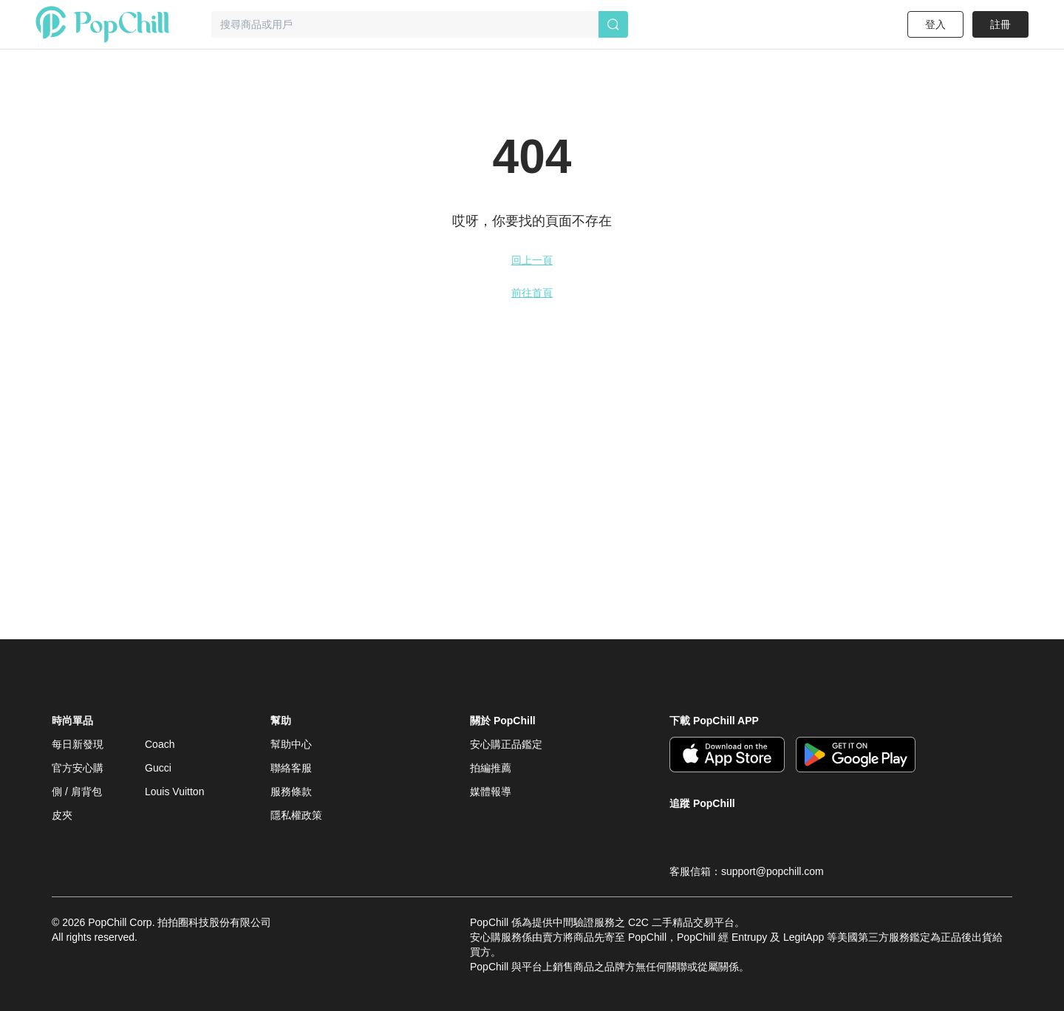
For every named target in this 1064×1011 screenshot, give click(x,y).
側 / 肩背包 (77, 791)
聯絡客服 (291, 768)
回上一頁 (532, 260)
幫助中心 (291, 744)
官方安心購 (77, 768)
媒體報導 (490, 791)
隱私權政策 (296, 815)
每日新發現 (77, 744)
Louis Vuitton (174, 791)
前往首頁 (532, 293)
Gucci (158, 768)
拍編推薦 (490, 768)
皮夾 (62, 815)
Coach (159, 744)
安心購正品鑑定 (506, 744)
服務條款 (291, 791)
